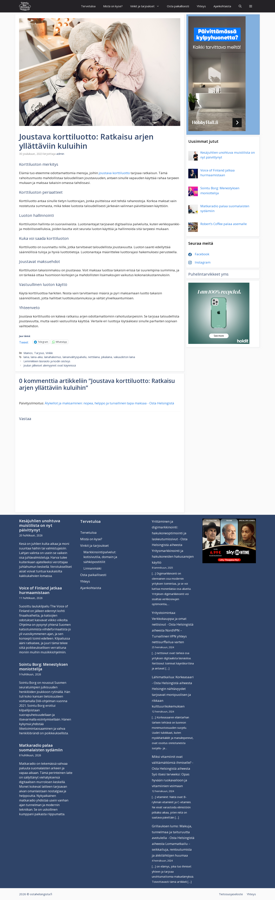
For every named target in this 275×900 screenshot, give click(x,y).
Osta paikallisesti (178, 6)
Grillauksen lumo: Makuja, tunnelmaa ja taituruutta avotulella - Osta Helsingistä (173, 832)
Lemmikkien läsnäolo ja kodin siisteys (46, 361)
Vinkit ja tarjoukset (146, 6)
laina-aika (37, 357)
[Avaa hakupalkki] (240, 6)
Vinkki (49, 353)
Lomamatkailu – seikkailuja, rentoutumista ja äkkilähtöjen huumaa (172, 849)
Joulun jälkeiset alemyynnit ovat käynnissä (49, 365)
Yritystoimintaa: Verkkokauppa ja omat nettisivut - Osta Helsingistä (172, 618)
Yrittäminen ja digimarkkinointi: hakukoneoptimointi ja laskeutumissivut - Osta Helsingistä (170, 533)
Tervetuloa (88, 6)
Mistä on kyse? (113, 6)
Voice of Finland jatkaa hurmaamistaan (40, 590)
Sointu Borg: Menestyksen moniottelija (43, 667)
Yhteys (201, 6)
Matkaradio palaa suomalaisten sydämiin (41, 747)
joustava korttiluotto (114, 173)
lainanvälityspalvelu (75, 357)
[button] (250, 6)
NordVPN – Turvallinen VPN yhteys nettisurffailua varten (169, 636)
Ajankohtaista (222, 6)
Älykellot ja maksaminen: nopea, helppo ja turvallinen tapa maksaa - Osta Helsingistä (109, 403)
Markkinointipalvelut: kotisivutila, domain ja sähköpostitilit (100, 557)
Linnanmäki (92, 568)
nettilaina (94, 357)
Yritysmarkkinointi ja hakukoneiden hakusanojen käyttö (173, 556)
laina (26, 357)
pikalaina (106, 357)
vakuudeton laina (124, 357)
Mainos (28, 353)
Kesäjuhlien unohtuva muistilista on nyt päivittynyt (39, 525)
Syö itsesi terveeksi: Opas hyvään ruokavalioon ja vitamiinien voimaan (170, 780)
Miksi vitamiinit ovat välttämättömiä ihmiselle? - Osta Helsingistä (172, 762)
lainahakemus (52, 357)
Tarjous (39, 353)
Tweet (23, 341)
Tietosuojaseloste (231, 894)
